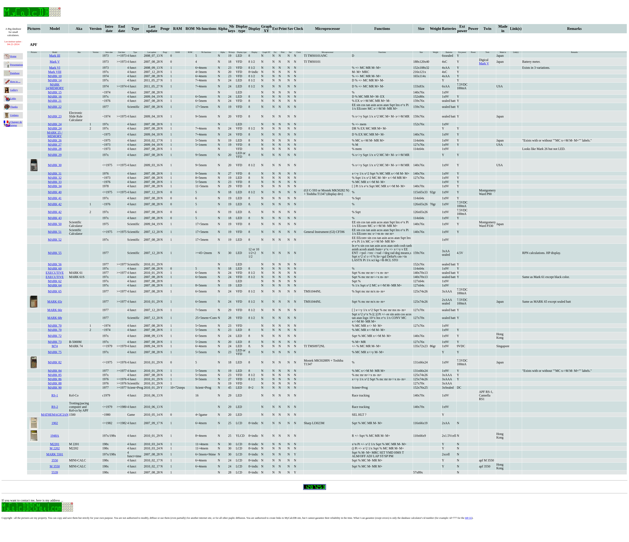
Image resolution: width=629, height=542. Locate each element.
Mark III (54, 55)
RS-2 (54, 407)
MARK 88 (55, 383)
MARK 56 (55, 264)
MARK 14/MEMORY (55, 86)
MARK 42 (55, 204)
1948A (54, 435)
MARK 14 (55, 80)
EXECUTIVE (55, 272)
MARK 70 (55, 325)
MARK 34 (55, 186)
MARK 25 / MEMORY (54, 134)
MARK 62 (55, 281)
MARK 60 (55, 268)
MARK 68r (54, 318)
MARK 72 (55, 336)
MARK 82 (55, 362)
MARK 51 (55, 232)
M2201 (54, 444)
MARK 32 (55, 177)
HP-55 (468, 517)
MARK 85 (55, 375)
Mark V (55, 61)
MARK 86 (55, 379)
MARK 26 (55, 140)
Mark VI (54, 67)
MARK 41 (55, 198)
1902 (55, 423)
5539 (55, 472)
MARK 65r (54, 301)
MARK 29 (55, 155)
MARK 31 (55, 173)
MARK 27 (55, 144)
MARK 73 (55, 342)
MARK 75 (55, 352)
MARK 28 (55, 149)
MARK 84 (55, 370)
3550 (55, 460)
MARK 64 (55, 285)
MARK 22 (55, 106)
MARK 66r (54, 310)
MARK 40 (55, 192)
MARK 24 (55, 124)
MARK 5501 (54, 454)
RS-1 (54, 395)
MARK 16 (55, 96)
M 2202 (55, 448)
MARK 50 (55, 224)
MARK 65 (55, 291)
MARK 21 (55, 100)
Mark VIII (54, 72)
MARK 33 (55, 182)
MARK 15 (55, 92)
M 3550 (55, 466)
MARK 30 (55, 165)
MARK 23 (55, 116)
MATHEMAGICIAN (54, 414)
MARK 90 (55, 387)
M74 (55, 346)
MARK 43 (55, 218)
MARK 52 (55, 239)
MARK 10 (55, 76)
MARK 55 (55, 253)
